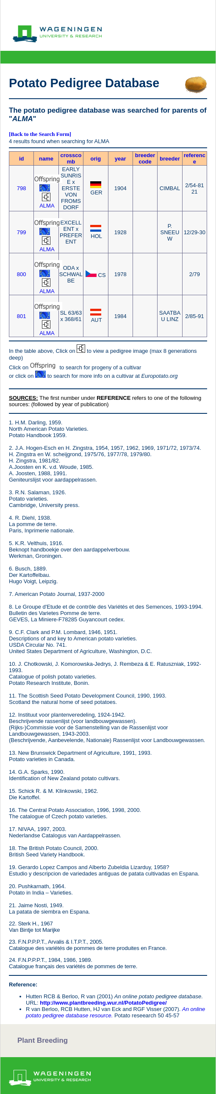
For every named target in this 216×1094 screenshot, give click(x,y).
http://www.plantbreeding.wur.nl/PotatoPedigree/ (103, 1003)
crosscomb (71, 158)
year (120, 158)
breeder (170, 158)
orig (96, 158)
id (21, 158)
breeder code (145, 158)
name (46, 158)
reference (194, 158)
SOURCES (22, 398)
